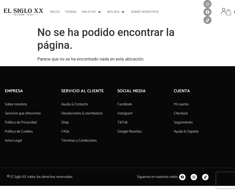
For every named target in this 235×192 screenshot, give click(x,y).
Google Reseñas (129, 132)
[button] (92, 12)
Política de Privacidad (21, 122)
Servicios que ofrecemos (23, 113)
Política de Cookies (19, 132)
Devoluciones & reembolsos (82, 113)
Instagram (125, 113)
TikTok (122, 122)
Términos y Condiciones (79, 141)
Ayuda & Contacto (74, 104)
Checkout (181, 113)
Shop (65, 122)
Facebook (124, 104)
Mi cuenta (181, 104)
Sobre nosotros (16, 104)
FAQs (65, 132)
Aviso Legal (13, 141)
